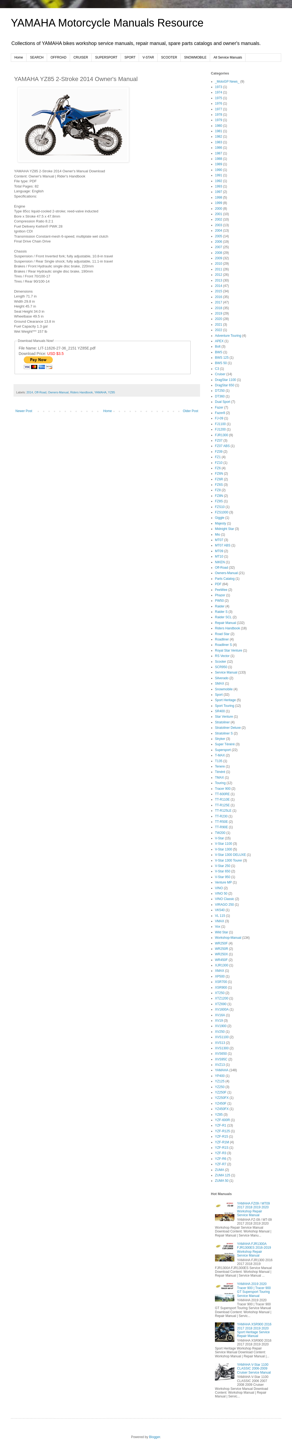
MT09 (219, 551)
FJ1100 (220, 424)
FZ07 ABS (222, 446)
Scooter (220, 661)
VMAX (219, 921)
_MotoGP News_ (227, 81)
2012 (218, 275)
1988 (218, 159)
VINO (219, 888)
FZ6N (219, 473)
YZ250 (219, 1087)
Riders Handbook (81, 392)
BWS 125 (222, 358)
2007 (218, 247)
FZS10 (220, 507)
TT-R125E (222, 805)
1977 (218, 109)
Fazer (219, 407)
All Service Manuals (228, 57)
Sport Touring (224, 706)
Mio (217, 534)
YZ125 (219, 1081)
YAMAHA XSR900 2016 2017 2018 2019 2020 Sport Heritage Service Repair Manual (254, 1330)
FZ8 (218, 490)
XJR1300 (221, 965)
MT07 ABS (222, 545)
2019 (218, 313)
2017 (218, 302)
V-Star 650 (222, 871)
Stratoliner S (224, 733)
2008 (218, 253)
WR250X (221, 954)
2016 (218, 297)
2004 (218, 230)
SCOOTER (169, 57)
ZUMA (219, 1170)
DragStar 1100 (225, 380)
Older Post (190, 411)
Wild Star (221, 932)
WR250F (221, 943)
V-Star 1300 (223, 849)
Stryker (220, 739)
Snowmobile (224, 689)
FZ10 (219, 463)
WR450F (221, 960)
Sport (219, 695)
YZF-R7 (220, 1164)
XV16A (220, 1015)
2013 (218, 280)
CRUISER (81, 57)
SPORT (129, 57)
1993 (218, 186)
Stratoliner (222, 722)
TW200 (220, 833)
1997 (218, 192)
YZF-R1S (221, 1148)
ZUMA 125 (222, 1175)
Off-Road (41, 392)
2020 (218, 319)
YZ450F (221, 1103)
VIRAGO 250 (224, 905)
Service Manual (226, 672)
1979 (218, 120)
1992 (218, 181)
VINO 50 (221, 893)
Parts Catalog (225, 579)
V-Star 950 (222, 877)
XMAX (219, 971)
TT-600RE (222, 794)
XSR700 (221, 982)
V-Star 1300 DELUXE (230, 855)
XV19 (219, 1020)
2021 (218, 324)
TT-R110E (222, 799)
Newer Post (23, 411)
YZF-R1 (220, 1125)
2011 (218, 269)
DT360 (220, 396)
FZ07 (219, 440)
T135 (218, 761)
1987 (218, 153)
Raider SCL (223, 617)
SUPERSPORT (106, 57)
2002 (218, 219)
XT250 (219, 993)
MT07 (219, 540)
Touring (220, 783)
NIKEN (220, 562)
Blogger (154, 1437)
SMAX (219, 683)
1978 (218, 114)
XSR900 (221, 987)
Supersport (223, 750)
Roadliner (222, 639)
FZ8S (219, 501)
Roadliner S (223, 645)
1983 (218, 142)
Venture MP (223, 882)
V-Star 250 (222, 866)
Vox (217, 926)
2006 (218, 242)
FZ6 (218, 468)
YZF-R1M (222, 1142)
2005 (218, 236)
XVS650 (221, 1054)
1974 (218, 92)
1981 (218, 131)
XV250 (220, 1032)
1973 (218, 87)
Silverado (221, 678)
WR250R (221, 949)
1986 (218, 148)
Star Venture (224, 716)
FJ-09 (219, 418)
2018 (218, 308)
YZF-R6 (220, 1159)
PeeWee (221, 590)
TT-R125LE (223, 811)
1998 (218, 197)
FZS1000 (221, 512)
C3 (217, 369)
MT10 (219, 556)
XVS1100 (222, 1037)
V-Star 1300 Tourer (228, 860)
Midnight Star (224, 529)
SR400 (220, 711)
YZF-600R (222, 1120)
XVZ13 (220, 1065)
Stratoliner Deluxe (228, 728)
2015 (218, 291)
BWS (218, 352)
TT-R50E (221, 822)
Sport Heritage (225, 700)
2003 (218, 225)
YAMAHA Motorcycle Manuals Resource (107, 23)
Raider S (221, 612)
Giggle (219, 518)
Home (18, 57)
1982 (218, 136)
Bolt (218, 346)
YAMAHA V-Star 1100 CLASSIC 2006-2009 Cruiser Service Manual (254, 1368)
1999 (218, 203)
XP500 (220, 976)
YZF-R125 (222, 1131)
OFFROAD (59, 57)
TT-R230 (221, 816)
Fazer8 (220, 413)
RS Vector (222, 656)
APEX (219, 341)
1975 (218, 98)
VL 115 (220, 916)
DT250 (220, 391)
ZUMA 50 (221, 1181)
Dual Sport (222, 402)
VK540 (220, 910)
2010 (218, 264)
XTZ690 (221, 1004)
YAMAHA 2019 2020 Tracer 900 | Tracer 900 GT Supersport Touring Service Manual (254, 1289)
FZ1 (218, 457)
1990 (218, 170)
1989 (218, 164)
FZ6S (219, 485)
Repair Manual (225, 623)
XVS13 (220, 1043)
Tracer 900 (223, 789)
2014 (29, 392)
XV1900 (221, 1026)
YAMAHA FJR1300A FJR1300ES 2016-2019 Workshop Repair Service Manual (254, 1249)
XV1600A (222, 1009)
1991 (218, 175)
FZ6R (219, 479)
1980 (218, 126)
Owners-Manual (58, 392)
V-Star (219, 838)
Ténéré (220, 772)
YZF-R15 (221, 1136)
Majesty (220, 523)
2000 (218, 209)
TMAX (219, 777)
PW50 (219, 601)
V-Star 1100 (223, 844)
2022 (218, 330)
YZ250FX (222, 1098)
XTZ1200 (221, 998)
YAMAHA (100, 392)
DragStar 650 (224, 385)
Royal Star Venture (228, 650)
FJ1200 (220, 429)
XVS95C (221, 1059)
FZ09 (219, 452)
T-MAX (220, 755)
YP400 (220, 1076)
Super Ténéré (225, 744)
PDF (218, 584)
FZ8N (219, 496)
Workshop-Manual (228, 938)
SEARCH (37, 57)
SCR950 (221, 667)
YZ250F (221, 1092)
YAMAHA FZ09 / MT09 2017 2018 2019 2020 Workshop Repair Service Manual (253, 1209)
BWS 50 (221, 363)
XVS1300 (222, 1048)
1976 (218, 103)
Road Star (222, 634)
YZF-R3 (220, 1153)
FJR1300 (221, 435)
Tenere (220, 766)
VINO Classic (224, 899)
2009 (218, 258)
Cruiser (220, 374)
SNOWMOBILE (195, 57)
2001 (218, 214)
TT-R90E (221, 827)
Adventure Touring (228, 336)
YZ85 (111, 392)
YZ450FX (222, 1109)
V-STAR (148, 57)
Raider (219, 606)
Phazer (220, 595)
